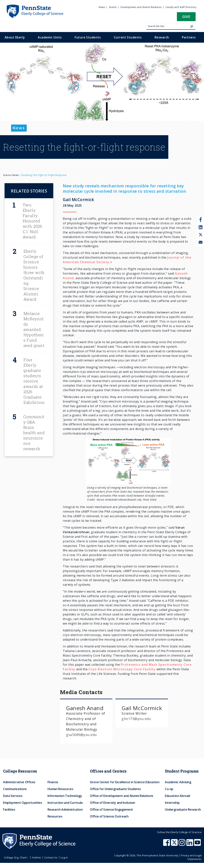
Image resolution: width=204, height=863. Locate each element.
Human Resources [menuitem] (60, 789)
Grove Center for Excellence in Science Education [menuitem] (125, 782)
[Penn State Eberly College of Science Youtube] (198, 844)
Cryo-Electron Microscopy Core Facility (122, 669)
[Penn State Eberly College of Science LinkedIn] (190, 844)
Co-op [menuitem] (169, 789)
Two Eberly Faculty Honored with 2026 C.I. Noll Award (32, 221)
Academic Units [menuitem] (50, 37)
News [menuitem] (102, 7)
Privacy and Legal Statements (191, 857)
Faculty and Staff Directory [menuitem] (181, 7)
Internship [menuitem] (172, 803)
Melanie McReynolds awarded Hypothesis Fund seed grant (34, 329)
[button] (186, 17)
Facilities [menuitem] (9, 809)
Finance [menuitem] (53, 782)
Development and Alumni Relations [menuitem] (141, 7)
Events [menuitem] (113, 7)
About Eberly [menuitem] (15, 37)
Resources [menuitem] (55, 816)
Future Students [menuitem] (88, 37)
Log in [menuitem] (64, 857)
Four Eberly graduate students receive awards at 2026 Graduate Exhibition (34, 381)
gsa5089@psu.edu (81, 734)
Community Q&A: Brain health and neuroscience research (34, 432)
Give (186, 16)
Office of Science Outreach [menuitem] (109, 816)
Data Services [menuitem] (12, 796)
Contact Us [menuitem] (50, 857)
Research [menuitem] (162, 37)
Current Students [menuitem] (128, 37)
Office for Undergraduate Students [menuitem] (115, 789)
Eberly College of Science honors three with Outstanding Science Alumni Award (34, 275)
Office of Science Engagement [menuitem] (111, 809)
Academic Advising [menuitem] (178, 782)
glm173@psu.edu (136, 718)
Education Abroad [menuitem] (177, 796)
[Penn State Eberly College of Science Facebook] (167, 844)
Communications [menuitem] (15, 789)
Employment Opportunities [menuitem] (22, 803)
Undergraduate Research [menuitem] (183, 809)
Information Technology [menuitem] (65, 796)
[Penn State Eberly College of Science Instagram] (182, 844)
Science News (11, 175)
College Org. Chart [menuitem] (16, 857)
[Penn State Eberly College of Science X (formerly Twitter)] (175, 844)
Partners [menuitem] (189, 37)
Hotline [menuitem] (36, 857)
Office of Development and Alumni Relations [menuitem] (121, 796)
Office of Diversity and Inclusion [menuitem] (112, 803)
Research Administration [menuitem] (65, 809)
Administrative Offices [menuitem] (19, 782)
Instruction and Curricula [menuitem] (65, 803)
